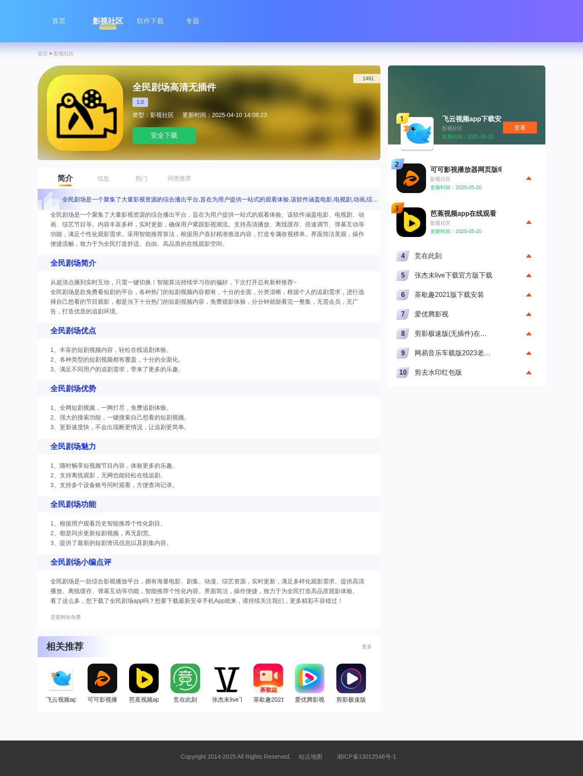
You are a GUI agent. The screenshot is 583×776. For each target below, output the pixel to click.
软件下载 (150, 21)
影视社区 (108, 21)
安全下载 (164, 135)
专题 (192, 21)
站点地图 (310, 756)
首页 (59, 21)
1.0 (140, 102)
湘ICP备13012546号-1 (366, 756)
